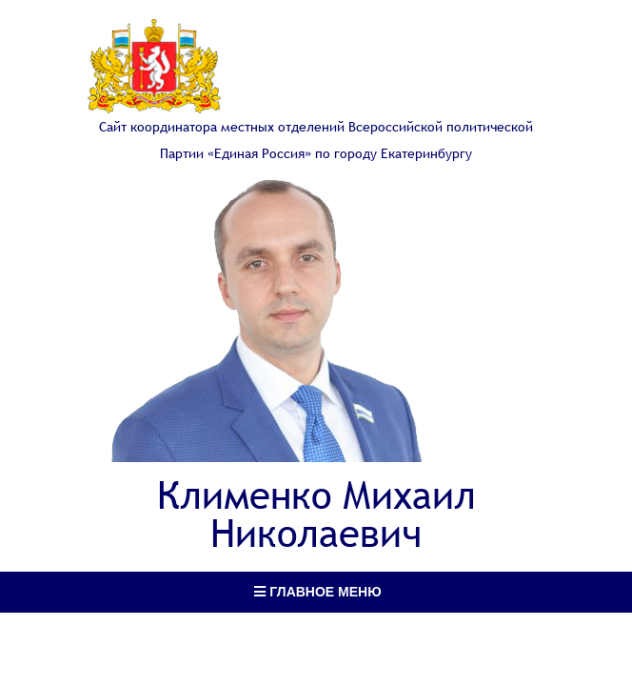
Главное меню (317, 591)
